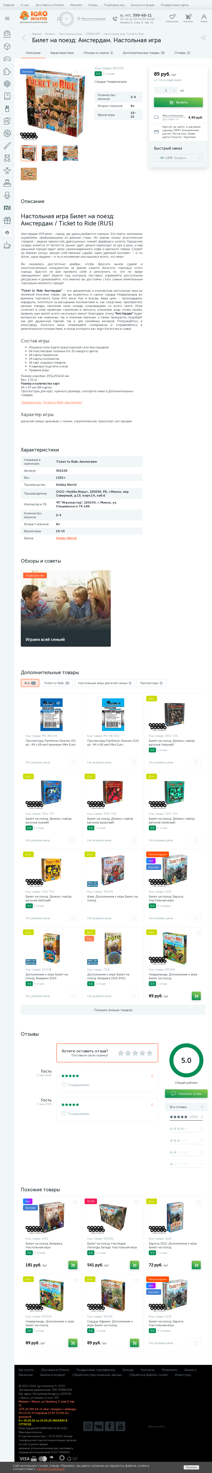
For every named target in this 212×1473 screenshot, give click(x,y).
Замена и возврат (52, 1375)
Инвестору (183, 1375)
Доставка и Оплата (50, 5)
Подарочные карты (175, 5)
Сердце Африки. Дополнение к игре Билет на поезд (110, 1323)
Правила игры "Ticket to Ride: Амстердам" (51, 402)
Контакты (148, 1370)
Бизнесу (190, 1370)
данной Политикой (51, 1469)
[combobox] (163, 157)
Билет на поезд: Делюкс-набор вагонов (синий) (49, 820)
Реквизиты (169, 1370)
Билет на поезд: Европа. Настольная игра (166, 898)
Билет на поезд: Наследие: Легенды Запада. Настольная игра (112, 1245)
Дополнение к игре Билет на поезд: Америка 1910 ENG (108, 976)
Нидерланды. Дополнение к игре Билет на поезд (173, 976)
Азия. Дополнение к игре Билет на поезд (112, 898)
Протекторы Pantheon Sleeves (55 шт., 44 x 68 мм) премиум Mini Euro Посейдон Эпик (51, 744)
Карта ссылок (156, 1426)
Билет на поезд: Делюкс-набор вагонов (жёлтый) (49, 898)
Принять (191, 1467)
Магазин (76, 5)
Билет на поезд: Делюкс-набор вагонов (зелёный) (172, 820)
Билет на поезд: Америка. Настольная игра (44, 1245)
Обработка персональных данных (97, 1375)
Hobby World (66, 538)
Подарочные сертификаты (95, 1370)
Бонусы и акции (142, 5)
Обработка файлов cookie (148, 1375)
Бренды (128, 1370)
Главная (8, 5)
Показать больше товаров (113, 1010)
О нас (25, 5)
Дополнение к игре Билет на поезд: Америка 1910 (47, 976)
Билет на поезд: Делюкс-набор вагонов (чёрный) (172, 742)
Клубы (92, 5)
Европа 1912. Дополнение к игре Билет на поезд (173, 1245)
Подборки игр (114, 5)
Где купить (26, 1370)
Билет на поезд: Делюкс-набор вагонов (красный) (110, 820)
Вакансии (26, 1375)
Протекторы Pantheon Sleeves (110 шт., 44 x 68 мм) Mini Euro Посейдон (113, 744)
